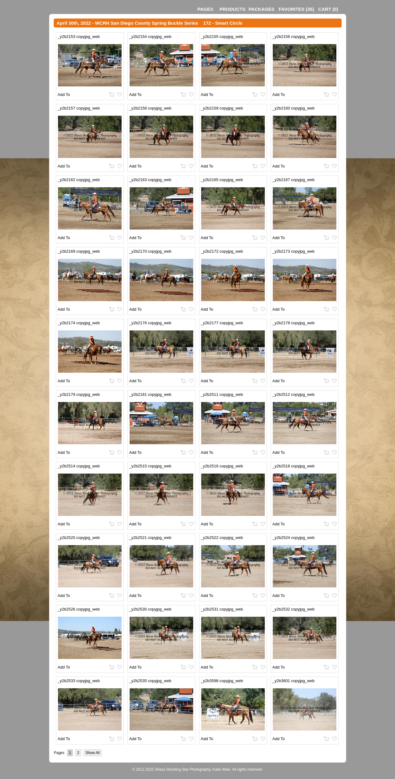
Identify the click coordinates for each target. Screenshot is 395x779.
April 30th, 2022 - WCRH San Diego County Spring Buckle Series (127, 23)
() (296, 9)
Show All (92, 753)
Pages (205, 9)
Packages (261, 9)
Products (232, 9)
